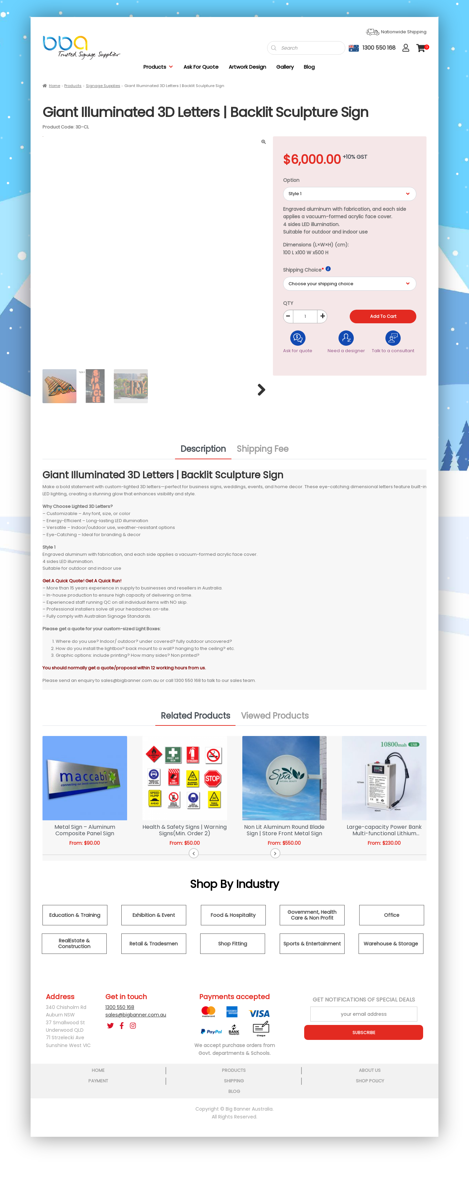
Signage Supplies (103, 85)
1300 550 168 (119, 1009)
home (59, 1136)
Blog (309, 66)
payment (234, 1136)
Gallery (285, 66)
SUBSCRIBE (364, 1034)
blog (409, 1136)
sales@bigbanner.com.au (135, 1017)
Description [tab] (203, 451)
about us (176, 1136)
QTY (288, 303)
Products (158, 66)
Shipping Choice (307, 269)
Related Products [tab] (195, 718)
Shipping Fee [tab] (263, 451)
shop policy (350, 1136)
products (117, 1136)
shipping (292, 1136)
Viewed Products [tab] (275, 718)
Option (291, 180)
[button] (220, 856)
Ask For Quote (201, 66)
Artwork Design (247, 66)
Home (54, 85)
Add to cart (383, 316)
